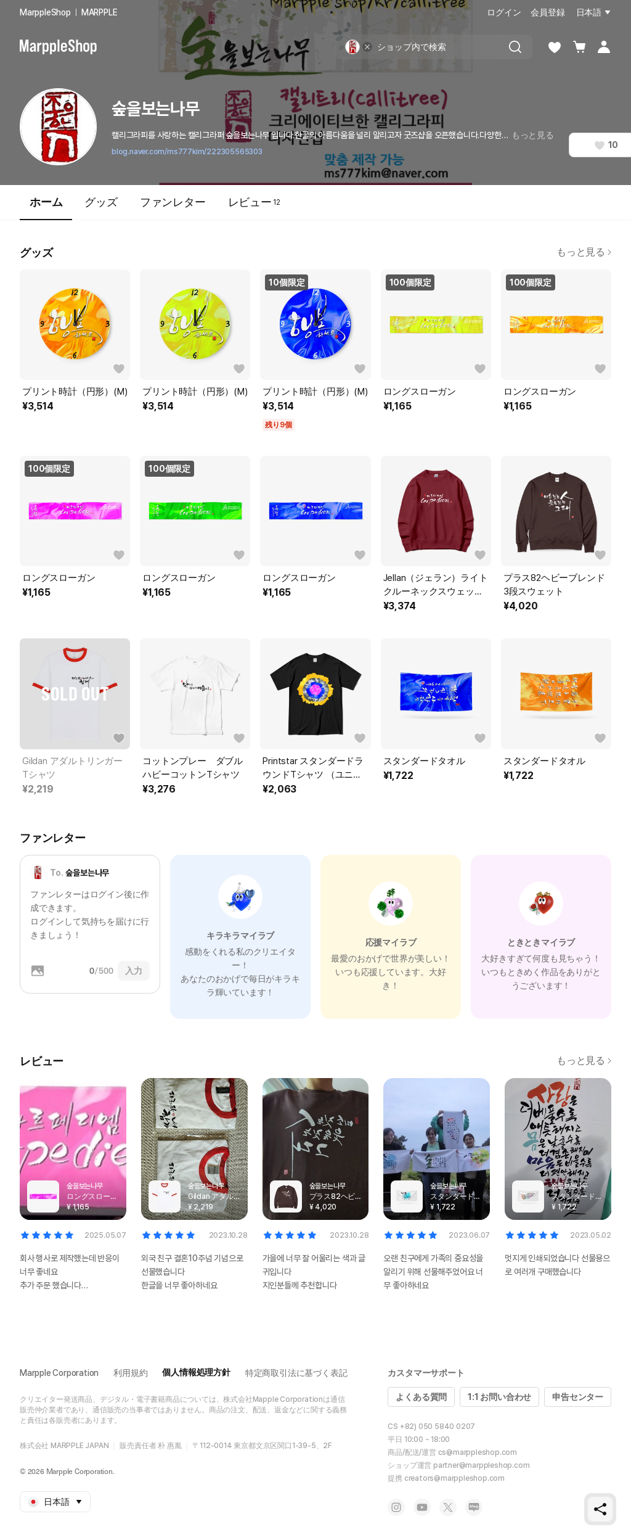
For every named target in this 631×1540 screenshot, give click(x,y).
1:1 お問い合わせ (499, 1397)
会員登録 (547, 12)
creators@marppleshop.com (454, 1478)
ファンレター (173, 202)
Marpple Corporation (59, 1373)
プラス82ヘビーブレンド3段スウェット (554, 584)
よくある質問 (421, 1397)
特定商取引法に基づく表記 (296, 1373)
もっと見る (532, 135)
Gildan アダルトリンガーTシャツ (72, 768)
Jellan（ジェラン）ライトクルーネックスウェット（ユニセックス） (435, 585)
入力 (133, 971)
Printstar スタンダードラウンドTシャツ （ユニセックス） (313, 768)
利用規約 (130, 1373)
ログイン (504, 12)
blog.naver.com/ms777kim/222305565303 (187, 151)
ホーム (46, 208)
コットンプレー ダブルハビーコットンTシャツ (192, 768)
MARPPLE (99, 12)
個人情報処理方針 (196, 1372)
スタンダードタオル (424, 761)
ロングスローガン (419, 391)
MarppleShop (45, 12)
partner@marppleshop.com (481, 1465)
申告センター (577, 1397)
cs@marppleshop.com (477, 1452)
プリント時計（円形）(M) (74, 391)
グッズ (100, 202)
